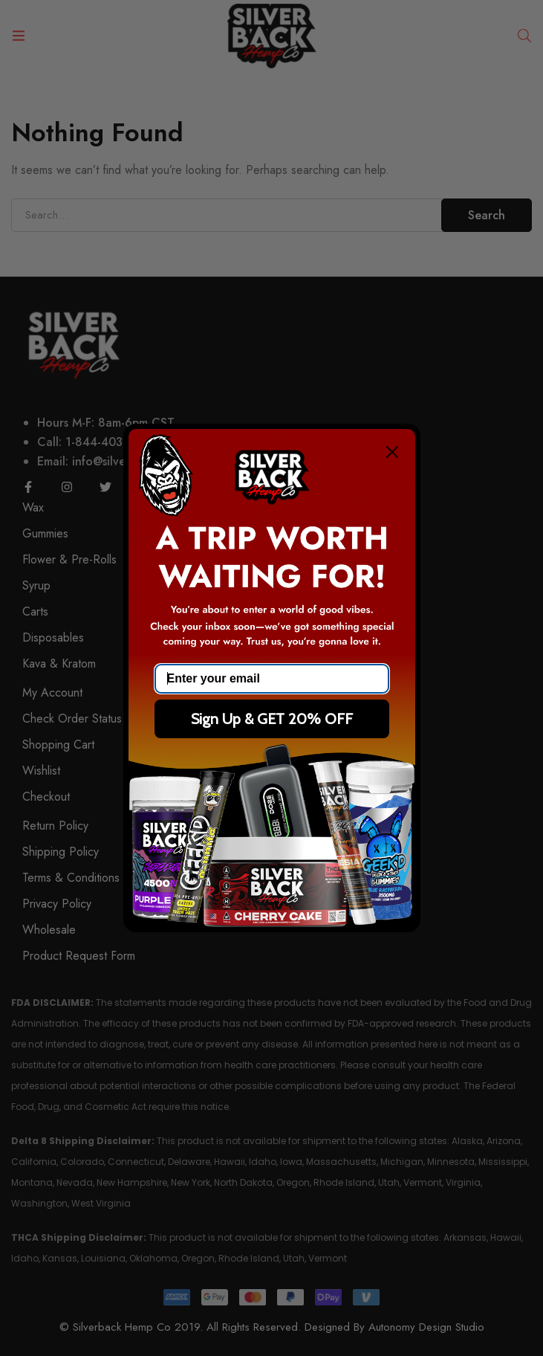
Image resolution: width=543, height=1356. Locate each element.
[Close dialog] (392, 452)
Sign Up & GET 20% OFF (272, 719)
